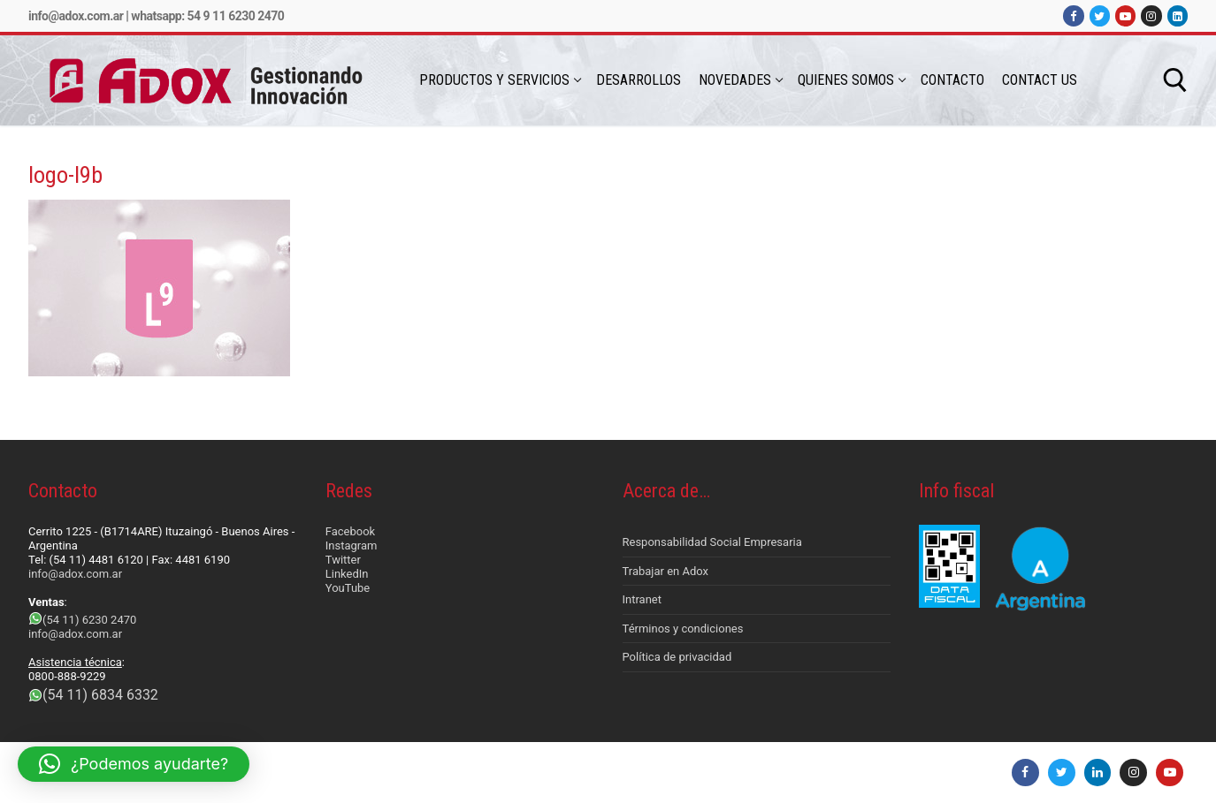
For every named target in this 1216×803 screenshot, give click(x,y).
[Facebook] (1073, 15)
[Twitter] (1100, 15)
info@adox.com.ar (75, 16)
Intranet (642, 599)
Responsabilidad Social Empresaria (712, 542)
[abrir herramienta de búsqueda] (1175, 80)
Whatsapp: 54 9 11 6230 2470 (207, 16)
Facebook (350, 531)
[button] (133, 764)
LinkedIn (347, 573)
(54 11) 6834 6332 (100, 694)
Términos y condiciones (683, 628)
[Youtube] (1125, 15)
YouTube (348, 588)
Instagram (351, 545)
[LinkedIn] (1177, 15)
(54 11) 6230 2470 (89, 619)
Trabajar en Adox (666, 571)
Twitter (343, 559)
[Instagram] (1151, 15)
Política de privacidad (677, 656)
